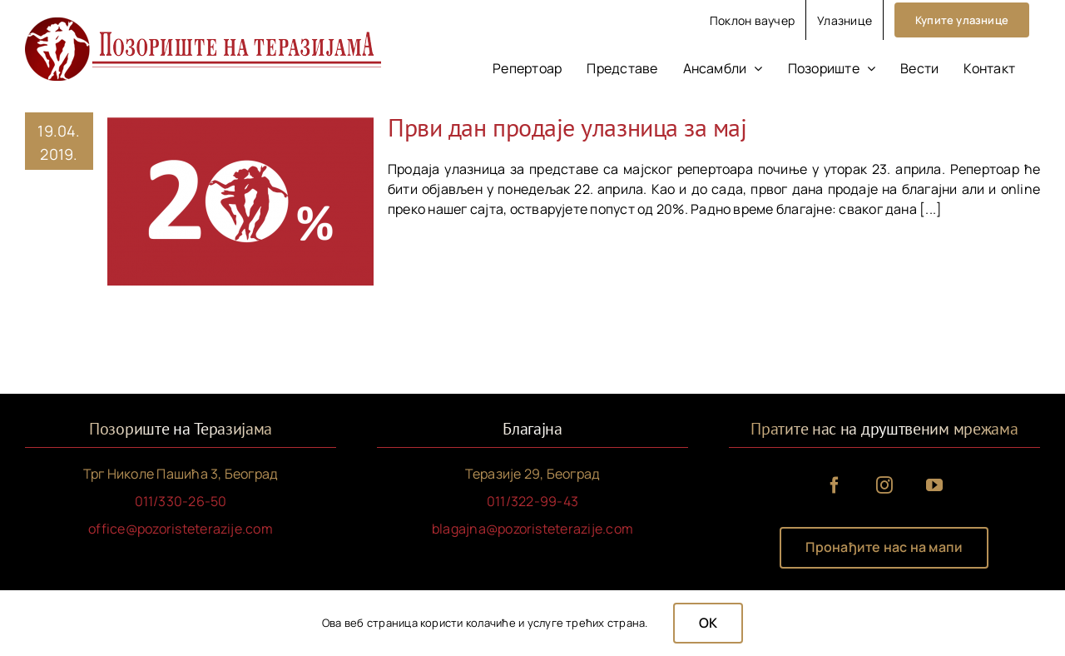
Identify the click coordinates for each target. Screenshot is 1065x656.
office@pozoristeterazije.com (180, 528)
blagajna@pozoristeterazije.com (532, 528)
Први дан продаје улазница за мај (567, 127)
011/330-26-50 (181, 501)
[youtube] (934, 485)
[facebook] (834, 485)
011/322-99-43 (532, 501)
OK (708, 623)
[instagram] (884, 485)
